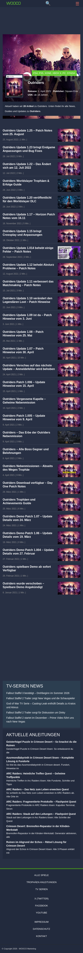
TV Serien (41, 889)
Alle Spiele (41, 875)
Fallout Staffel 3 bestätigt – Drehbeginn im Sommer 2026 (37, 693)
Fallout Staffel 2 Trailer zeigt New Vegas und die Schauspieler (40, 698)
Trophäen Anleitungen (42, 882)
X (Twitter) (41, 898)
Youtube (41, 912)
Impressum (41, 922)
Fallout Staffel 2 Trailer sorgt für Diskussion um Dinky (35, 712)
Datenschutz (41, 929)
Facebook (41, 905)
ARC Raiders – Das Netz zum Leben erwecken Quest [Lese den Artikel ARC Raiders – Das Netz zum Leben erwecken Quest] (37, 789)
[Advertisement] (41, 19)
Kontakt (41, 936)
